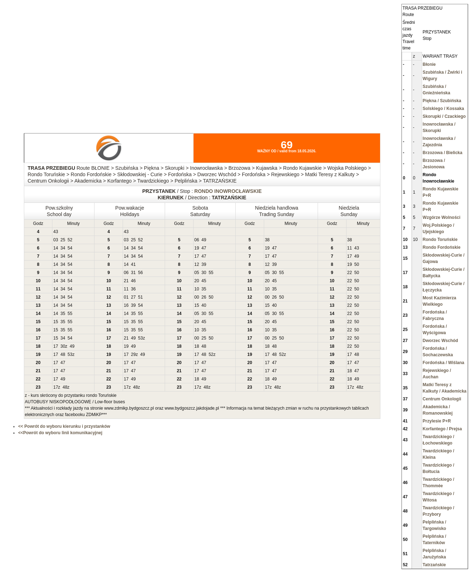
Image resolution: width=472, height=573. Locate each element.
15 (196, 305)
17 (196, 256)
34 (62, 248)
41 (133, 264)
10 (196, 288)
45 (203, 280)
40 (203, 305)
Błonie (429, 64)
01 (126, 297)
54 (70, 248)
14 (55, 248)
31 (133, 272)
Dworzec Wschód (440, 340)
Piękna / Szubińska (442, 100)
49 (203, 239)
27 (133, 297)
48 (203, 346)
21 (126, 280)
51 (140, 297)
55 (211, 272)
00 (196, 297)
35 (203, 288)
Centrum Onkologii (442, 398)
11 (349, 248)
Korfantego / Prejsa (442, 428)
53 (140, 338)
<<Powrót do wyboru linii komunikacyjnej (60, 432)
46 (133, 280)
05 (196, 272)
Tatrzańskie (434, 564)
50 (356, 264)
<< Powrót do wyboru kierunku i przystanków (64, 426)
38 (267, 239)
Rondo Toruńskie (440, 239)
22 (349, 272)
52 (70, 239)
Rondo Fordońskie (442, 247)
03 (55, 239)
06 (196, 239)
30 (203, 272)
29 (133, 354)
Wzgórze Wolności (442, 217)
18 (196, 346)
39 (203, 264)
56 (140, 272)
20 (196, 280)
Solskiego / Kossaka (443, 108)
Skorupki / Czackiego (444, 116)
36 (133, 288)
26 (203, 297)
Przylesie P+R (437, 421)
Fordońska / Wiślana (444, 362)
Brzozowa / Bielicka (442, 152)
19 (196, 248)
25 (62, 239)
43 (55, 231)
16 (126, 305)
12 (196, 264)
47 (203, 248)
